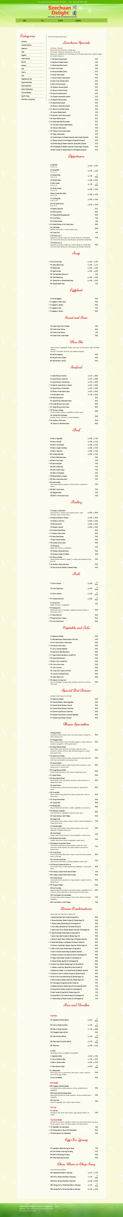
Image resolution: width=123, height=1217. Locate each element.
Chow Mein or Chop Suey (28, 99)
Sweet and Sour (26, 58)
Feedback (78, 21)
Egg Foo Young (25, 96)
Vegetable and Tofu (27, 79)
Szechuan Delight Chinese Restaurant (36, 1206)
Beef (23, 69)
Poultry (23, 72)
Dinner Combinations (27, 89)
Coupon (60, 21)
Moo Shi (24, 62)
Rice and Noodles (26, 92)
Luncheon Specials (26, 45)
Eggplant (24, 55)
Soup (23, 52)
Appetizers (24, 48)
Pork (23, 75)
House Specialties (26, 86)
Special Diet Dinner (27, 82)
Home (24, 21)
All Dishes (24, 41)
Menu (42, 21)
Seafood (24, 65)
